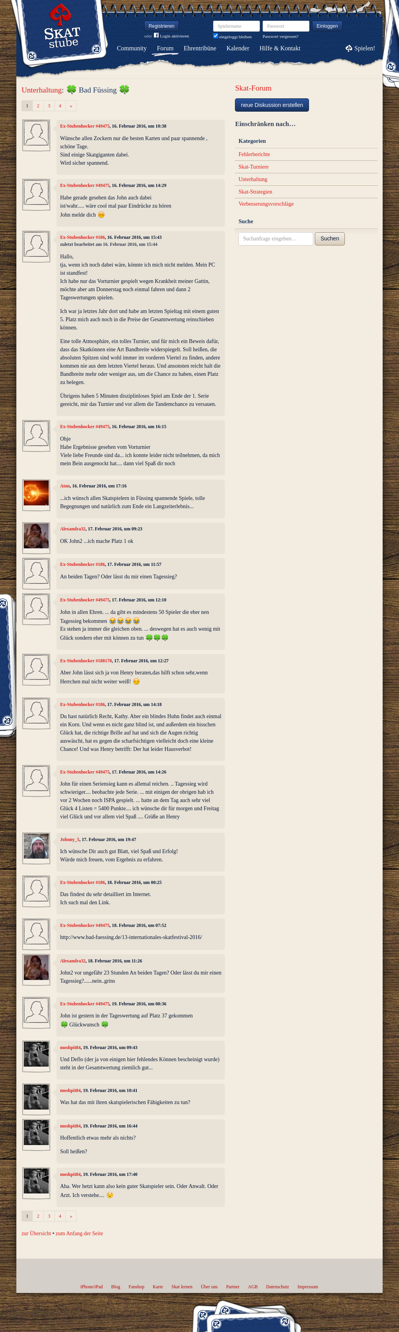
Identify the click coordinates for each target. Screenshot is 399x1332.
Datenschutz (277, 1286)
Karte (158, 1286)
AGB (253, 1286)
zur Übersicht (36, 1233)
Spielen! (365, 48)
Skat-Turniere (253, 167)
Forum (165, 48)
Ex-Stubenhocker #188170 (86, 660)
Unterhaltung (41, 90)
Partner (232, 1286)
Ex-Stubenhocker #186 (82, 237)
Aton (65, 486)
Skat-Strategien (255, 192)
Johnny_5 (69, 839)
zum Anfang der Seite (79, 1233)
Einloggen (327, 26)
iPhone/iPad (91, 1286)
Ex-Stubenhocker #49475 (84, 126)
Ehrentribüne (200, 48)
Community (132, 48)
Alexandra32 (72, 529)
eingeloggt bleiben (232, 36)
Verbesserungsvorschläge (266, 204)
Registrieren (162, 26)
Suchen (330, 238)
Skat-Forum (253, 88)
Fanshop (136, 1286)
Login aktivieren (171, 36)
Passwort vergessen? (280, 36)
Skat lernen (181, 1286)
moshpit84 (70, 1047)
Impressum (307, 1286)
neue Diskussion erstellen (272, 105)
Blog (115, 1286)
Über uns (209, 1286)
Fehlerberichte (254, 154)
